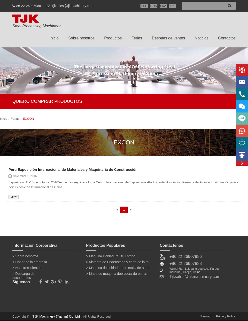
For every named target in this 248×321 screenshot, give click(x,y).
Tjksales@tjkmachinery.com (72, 6)
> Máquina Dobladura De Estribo (110, 256)
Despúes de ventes (168, 38)
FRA (163, 6)
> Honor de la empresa (29, 262)
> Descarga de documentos (23, 274)
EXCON (28, 118)
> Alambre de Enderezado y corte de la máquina (119, 262)
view (13, 197)
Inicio (53, 38)
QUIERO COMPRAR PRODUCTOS (47, 101)
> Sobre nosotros (25, 256)
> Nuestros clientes (26, 268)
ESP (144, 6)
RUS (153, 6)
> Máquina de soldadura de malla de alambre (119, 268)
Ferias (136, 38)
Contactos (227, 38)
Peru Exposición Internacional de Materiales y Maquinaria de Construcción (73, 170)
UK (172, 6)
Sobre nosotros (81, 38)
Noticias (202, 38)
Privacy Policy (226, 316)
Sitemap (205, 316)
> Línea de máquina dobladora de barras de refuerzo (119, 274)
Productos (113, 38)
